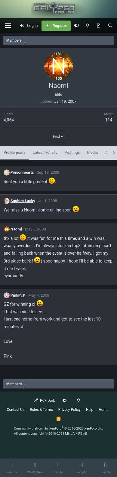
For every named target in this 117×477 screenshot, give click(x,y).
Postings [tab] (72, 152)
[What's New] (98, 26)
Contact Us (15, 410)
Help (90, 410)
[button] (7, 25)
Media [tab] (92, 152)
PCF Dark (44, 400)
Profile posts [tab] (15, 152)
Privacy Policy (69, 410)
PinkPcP (18, 295)
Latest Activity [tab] (45, 152)
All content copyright (50, 434)
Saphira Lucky (23, 200)
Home (103, 410)
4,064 (9, 120)
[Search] (110, 26)
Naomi (16, 229)
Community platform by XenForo (58, 428)
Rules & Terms (41, 410)
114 (108, 120)
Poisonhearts (22, 172)
